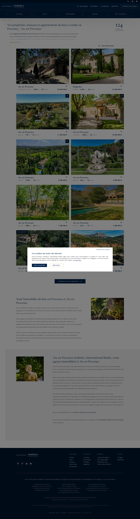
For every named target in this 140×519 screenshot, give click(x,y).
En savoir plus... (77, 260)
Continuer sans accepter (102, 249)
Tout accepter (39, 265)
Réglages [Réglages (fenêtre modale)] (56, 265)
